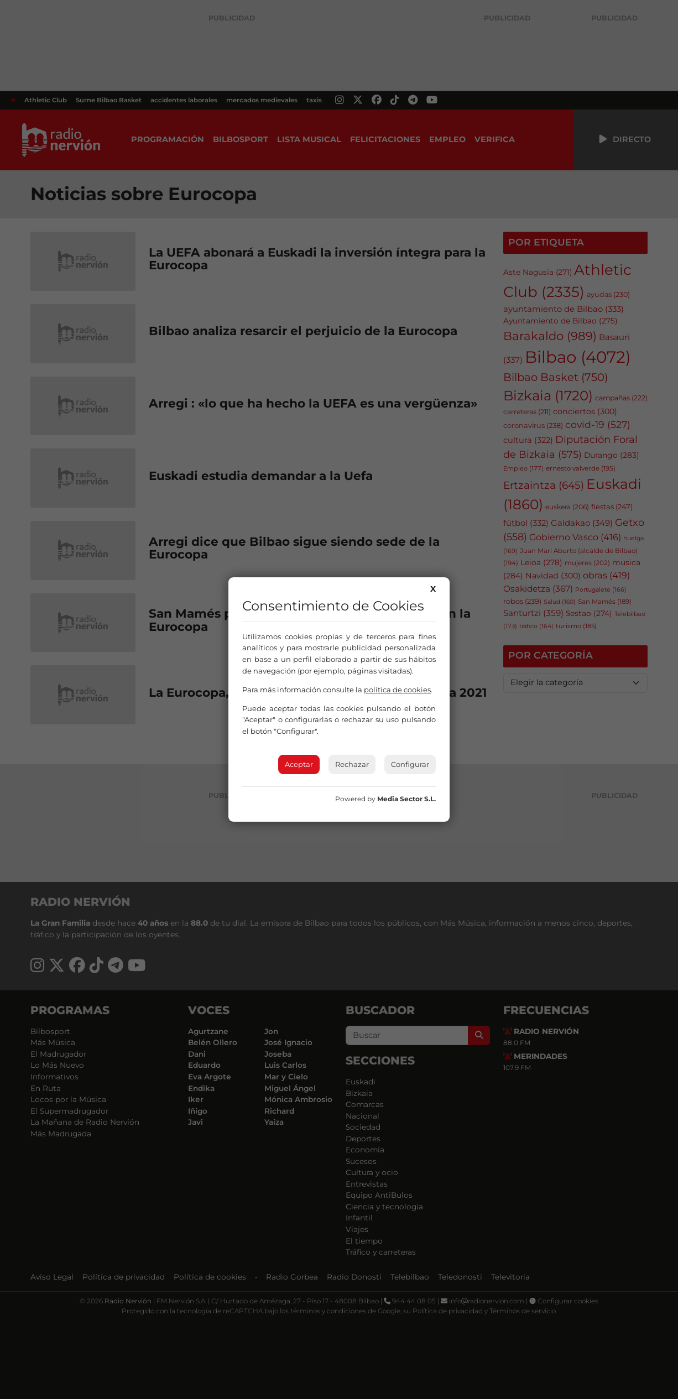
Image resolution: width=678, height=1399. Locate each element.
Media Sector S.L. (406, 799)
